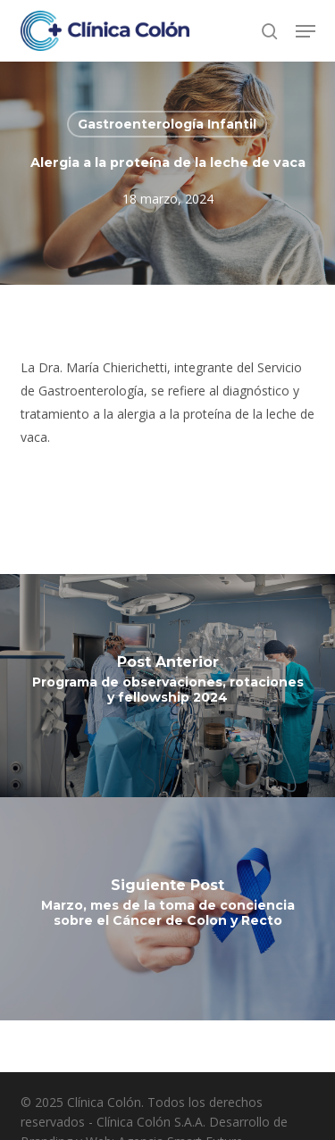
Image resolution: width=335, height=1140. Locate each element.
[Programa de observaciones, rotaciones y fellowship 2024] (167, 685)
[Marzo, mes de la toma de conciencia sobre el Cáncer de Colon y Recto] (167, 908)
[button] (305, 31)
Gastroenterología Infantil (167, 124)
